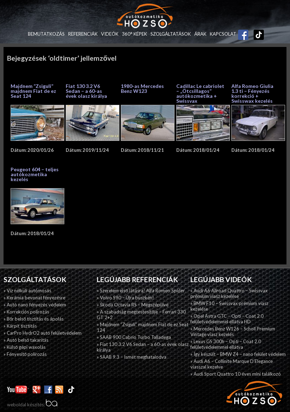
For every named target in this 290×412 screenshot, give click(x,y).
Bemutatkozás (46, 34)
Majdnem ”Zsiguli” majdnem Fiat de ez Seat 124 (33, 91)
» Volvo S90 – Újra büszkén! (125, 297)
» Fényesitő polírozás (25, 354)
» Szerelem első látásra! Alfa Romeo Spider (140, 290)
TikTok (255, 33)
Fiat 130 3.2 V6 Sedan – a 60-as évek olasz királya (86, 91)
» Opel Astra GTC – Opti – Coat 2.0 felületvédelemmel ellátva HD (227, 318)
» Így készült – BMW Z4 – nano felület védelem (238, 354)
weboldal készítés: (32, 404)
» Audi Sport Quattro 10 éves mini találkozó (235, 374)
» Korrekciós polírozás (26, 312)
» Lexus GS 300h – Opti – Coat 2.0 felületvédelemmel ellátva (225, 344)
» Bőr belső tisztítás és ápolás (34, 319)
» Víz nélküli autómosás (27, 290)
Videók (109, 34)
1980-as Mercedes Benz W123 (142, 88)
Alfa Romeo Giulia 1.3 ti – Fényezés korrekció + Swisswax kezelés (252, 93)
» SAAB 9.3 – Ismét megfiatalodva (131, 357)
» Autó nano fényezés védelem (35, 304)
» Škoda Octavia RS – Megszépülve (132, 304)
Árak (200, 34)
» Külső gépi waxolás (25, 347)
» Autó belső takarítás (26, 340)
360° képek (134, 34)
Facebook (243, 32)
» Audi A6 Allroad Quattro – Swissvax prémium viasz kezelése (229, 293)
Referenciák (82, 34)
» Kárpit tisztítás (20, 326)
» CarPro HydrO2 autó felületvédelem (43, 333)
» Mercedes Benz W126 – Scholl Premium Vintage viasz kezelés (232, 331)
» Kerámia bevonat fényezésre (34, 297)
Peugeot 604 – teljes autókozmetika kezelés (35, 174)
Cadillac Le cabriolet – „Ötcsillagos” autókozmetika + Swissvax (200, 93)
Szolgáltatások (170, 34)
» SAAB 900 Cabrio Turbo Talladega (134, 337)
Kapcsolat (223, 34)
